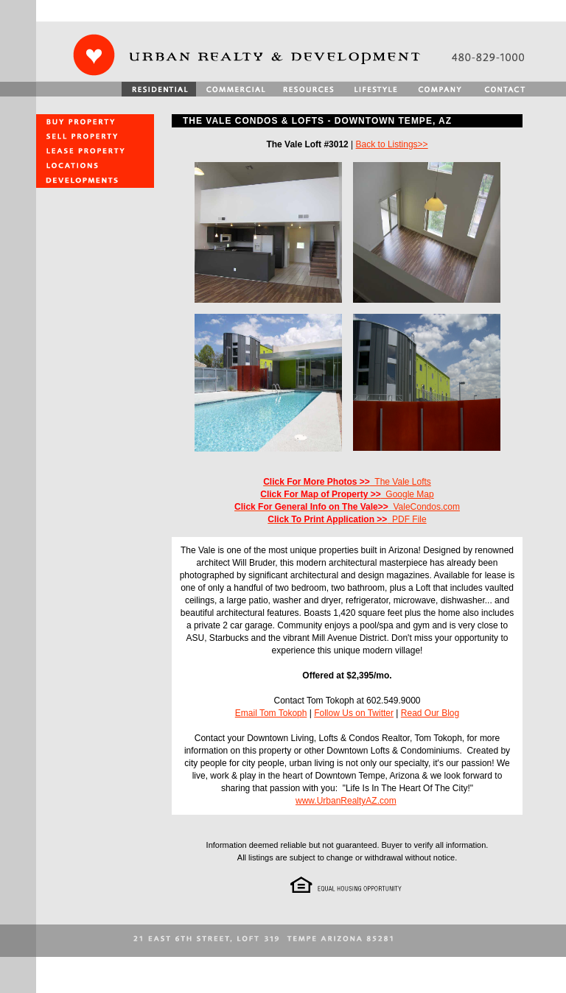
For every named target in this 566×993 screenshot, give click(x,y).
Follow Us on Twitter (354, 713)
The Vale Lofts (347, 482)
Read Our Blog (430, 713)
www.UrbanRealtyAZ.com (346, 801)
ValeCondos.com (347, 507)
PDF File (347, 519)
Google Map (346, 494)
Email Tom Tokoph (271, 713)
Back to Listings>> (392, 144)
